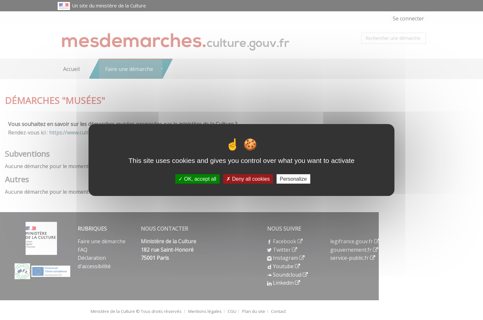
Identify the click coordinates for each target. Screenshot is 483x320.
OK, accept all (197, 179)
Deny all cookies (248, 179)
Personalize (293, 179)
